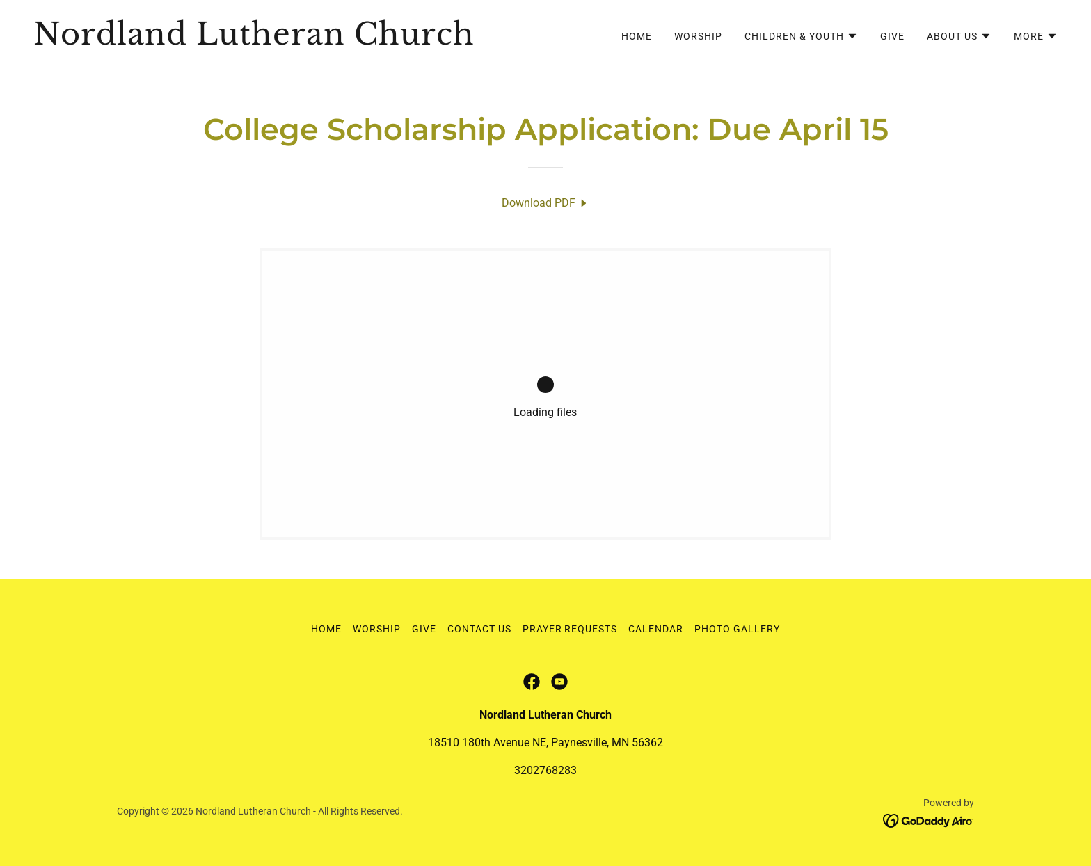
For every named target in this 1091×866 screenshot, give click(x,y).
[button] (801, 36)
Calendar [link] (655, 628)
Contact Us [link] (479, 628)
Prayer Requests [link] (570, 628)
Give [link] (892, 36)
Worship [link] (698, 36)
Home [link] (636, 36)
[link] (283, 40)
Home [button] (326, 628)
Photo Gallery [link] (737, 628)
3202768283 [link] (545, 770)
